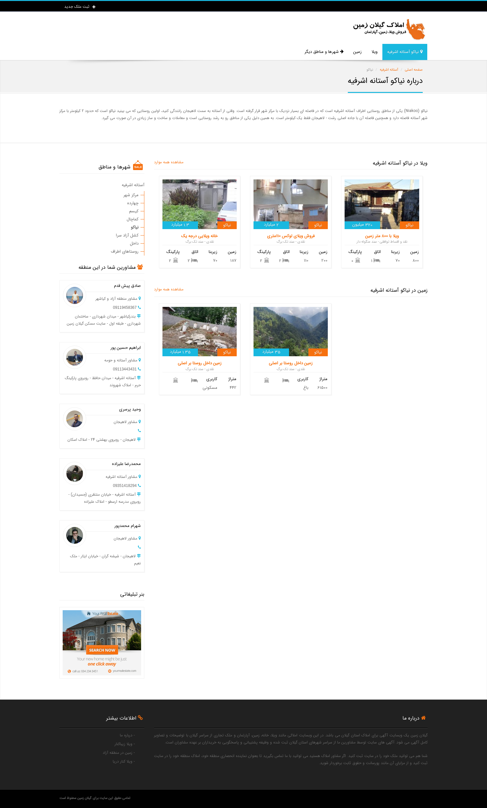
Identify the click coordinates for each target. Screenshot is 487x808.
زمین (357, 51)
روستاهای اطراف (125, 251)
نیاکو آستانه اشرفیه (404, 51)
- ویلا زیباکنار (125, 744)
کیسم (134, 211)
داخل (134, 243)
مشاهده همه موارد (168, 162)
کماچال (133, 219)
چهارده (133, 203)
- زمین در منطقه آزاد (119, 753)
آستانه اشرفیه (133, 185)
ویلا (374, 51)
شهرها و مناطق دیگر (324, 51)
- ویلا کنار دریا (124, 761)
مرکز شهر (131, 195)
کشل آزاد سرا (127, 235)
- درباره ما (127, 735)
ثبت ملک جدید (79, 7)
